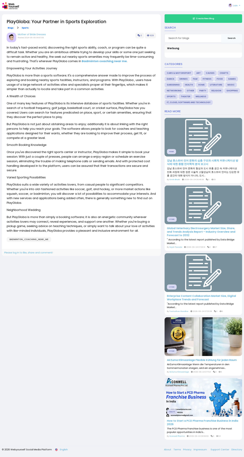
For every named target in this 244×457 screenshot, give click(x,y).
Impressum (200, 449)
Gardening (173, 84)
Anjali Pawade (175, 247)
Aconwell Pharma (177, 436)
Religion (216, 90)
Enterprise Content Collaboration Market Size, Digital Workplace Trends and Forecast (201, 297)
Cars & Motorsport (179, 73)
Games (232, 78)
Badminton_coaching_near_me (29, 239)
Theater (185, 96)
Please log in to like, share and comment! (28, 252)
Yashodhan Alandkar (178, 311)
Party (202, 90)
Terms (177, 449)
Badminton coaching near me (104, 61)
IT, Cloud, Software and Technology (188, 102)
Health (189, 84)
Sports (25, 28)
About (168, 449)
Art (198, 73)
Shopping (232, 90)
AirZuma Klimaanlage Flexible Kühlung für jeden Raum (202, 360)
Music (231, 84)
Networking (174, 90)
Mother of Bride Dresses (32, 34)
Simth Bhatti (174, 179)
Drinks (184, 78)
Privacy (187, 449)
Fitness (207, 78)
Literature (216, 84)
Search (232, 38)
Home (201, 84)
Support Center (220, 449)
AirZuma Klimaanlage (179, 372)
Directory (236, 449)
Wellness (201, 96)
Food (220, 78)
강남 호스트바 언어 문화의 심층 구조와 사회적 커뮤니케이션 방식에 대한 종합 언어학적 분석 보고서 (202, 162)
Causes (210, 73)
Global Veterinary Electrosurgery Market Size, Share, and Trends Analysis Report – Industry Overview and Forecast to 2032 (201, 232)
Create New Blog (203, 18)
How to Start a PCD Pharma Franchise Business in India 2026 (202, 422)
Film (195, 78)
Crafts (224, 73)
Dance (170, 78)
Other (190, 90)
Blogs (11, 28)
